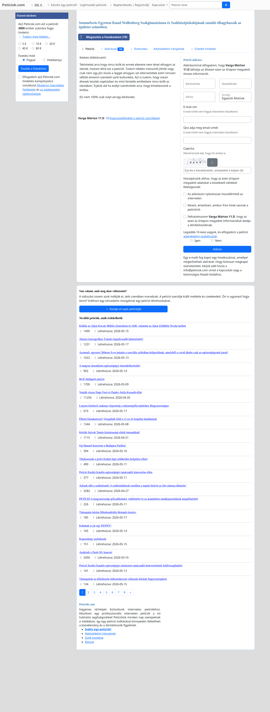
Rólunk (89, 691)
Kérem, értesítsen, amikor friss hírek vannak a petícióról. (218, 257)
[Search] (195, 5)
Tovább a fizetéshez (33, 174)
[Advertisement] (165, 40)
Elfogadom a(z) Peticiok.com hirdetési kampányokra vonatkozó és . (43, 191)
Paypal (30, 166)
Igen (197, 290)
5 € (24, 150)
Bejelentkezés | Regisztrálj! (129, 5)
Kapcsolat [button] (159, 5)
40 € (25, 154)
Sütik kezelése (94, 687)
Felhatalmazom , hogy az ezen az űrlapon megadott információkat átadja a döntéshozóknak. (219, 270)
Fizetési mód (26, 161)
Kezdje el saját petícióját (123, 358)
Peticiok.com (13, 4)
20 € (52, 150)
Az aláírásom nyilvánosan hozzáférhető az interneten (215, 245)
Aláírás (217, 299)
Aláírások (112, 98)
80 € (38, 154)
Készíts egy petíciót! (62, 5)
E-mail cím (190, 156)
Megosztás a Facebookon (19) (102, 86)
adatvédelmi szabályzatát (200, 286)
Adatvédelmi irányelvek (168, 98)
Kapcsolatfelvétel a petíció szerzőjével (133, 167)
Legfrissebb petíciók (93, 5)
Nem (218, 290)
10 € (38, 150)
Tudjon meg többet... (34, 142)
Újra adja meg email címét (200, 177)
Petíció (87, 98)
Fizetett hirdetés (203, 98)
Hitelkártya (54, 166)
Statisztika (138, 98)
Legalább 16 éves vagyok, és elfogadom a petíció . (215, 284)
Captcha (188, 198)
